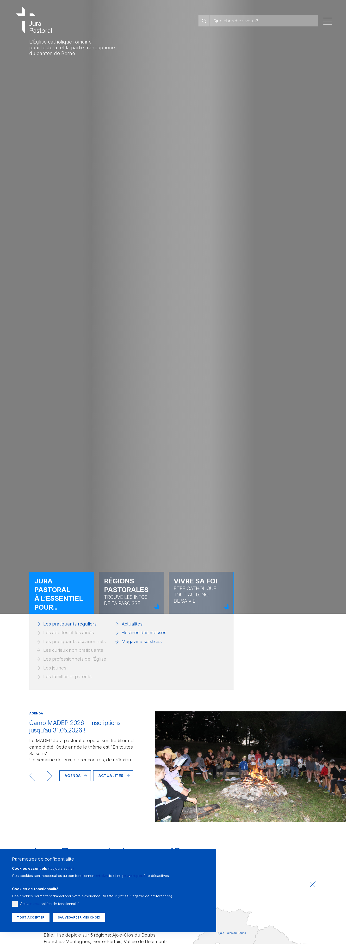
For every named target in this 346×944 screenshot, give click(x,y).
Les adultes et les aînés (68, 632)
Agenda (72, 775)
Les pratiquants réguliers (70, 624)
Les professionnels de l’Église (74, 659)
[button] (34, 775)
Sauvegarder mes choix (79, 917)
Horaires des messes (144, 632)
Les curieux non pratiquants (73, 650)
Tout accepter (30, 917)
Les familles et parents (67, 676)
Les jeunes (54, 668)
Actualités (132, 624)
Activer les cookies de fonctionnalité (50, 903)
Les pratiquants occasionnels (74, 641)
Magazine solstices (142, 641)
